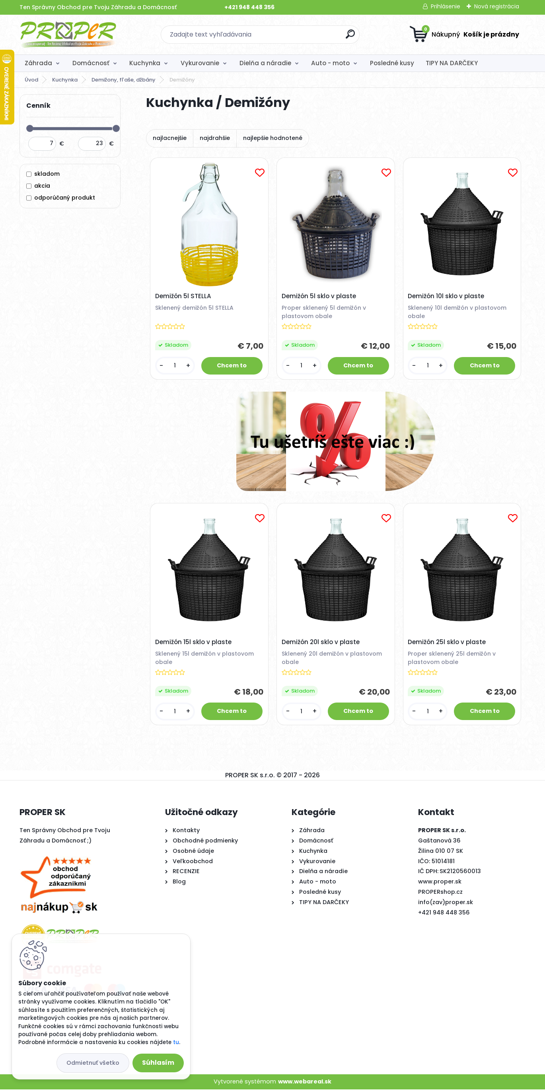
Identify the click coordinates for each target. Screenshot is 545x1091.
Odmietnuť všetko (92, 1063)
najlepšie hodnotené (272, 138)
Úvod (31, 79)
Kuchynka (144, 63)
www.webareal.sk (304, 1083)
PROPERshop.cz (440, 894)
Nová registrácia (496, 6)
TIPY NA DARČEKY (452, 63)
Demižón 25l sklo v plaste (447, 643)
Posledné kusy (392, 63)
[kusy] (175, 366)
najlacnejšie (170, 138)
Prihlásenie (445, 6)
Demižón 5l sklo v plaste (319, 297)
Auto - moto (330, 63)
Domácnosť (90, 63)
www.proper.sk (439, 883)
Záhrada (38, 63)
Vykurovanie (200, 63)
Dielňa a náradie (265, 63)
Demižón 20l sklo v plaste (321, 643)
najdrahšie (215, 138)
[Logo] (68, 34)
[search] (350, 37)
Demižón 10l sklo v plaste (446, 297)
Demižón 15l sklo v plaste (194, 643)
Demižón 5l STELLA (184, 297)
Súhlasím (158, 1062)
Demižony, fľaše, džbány (123, 79)
